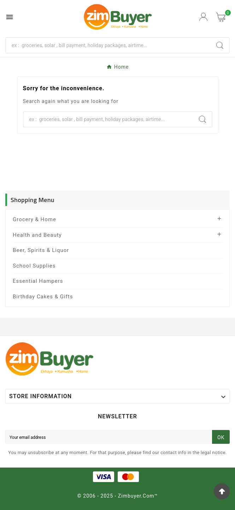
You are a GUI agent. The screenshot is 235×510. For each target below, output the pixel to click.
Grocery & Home (34, 219)
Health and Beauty (37, 235)
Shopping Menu (32, 200)
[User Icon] (204, 17)
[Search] (108, 45)
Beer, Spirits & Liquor (41, 250)
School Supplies (34, 266)
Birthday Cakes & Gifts (43, 296)
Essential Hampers (38, 281)
